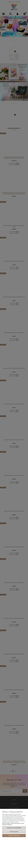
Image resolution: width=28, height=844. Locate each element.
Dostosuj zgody (14, 831)
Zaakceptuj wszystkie (14, 835)
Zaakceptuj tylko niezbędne (14, 827)
